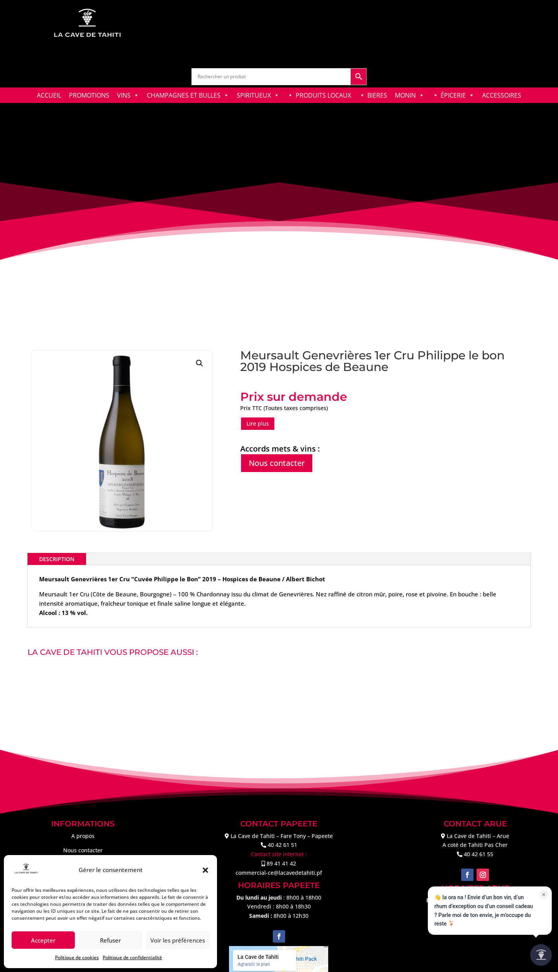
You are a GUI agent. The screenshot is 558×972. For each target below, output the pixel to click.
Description (56, 559)
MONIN (409, 95)
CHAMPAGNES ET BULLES (188, 95)
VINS (128, 95)
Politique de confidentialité (132, 957)
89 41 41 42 (281, 863)
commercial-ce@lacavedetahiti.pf (279, 872)
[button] (205, 870)
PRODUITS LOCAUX (323, 95)
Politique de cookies (77, 957)
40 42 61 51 (282, 844)
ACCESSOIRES (501, 95)
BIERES (377, 95)
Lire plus (257, 423)
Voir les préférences (177, 940)
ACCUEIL (49, 95)
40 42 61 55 (478, 854)
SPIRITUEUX (258, 95)
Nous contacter (277, 463)
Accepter (43, 940)
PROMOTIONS (89, 95)
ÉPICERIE (457, 95)
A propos (83, 836)
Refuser (110, 940)
